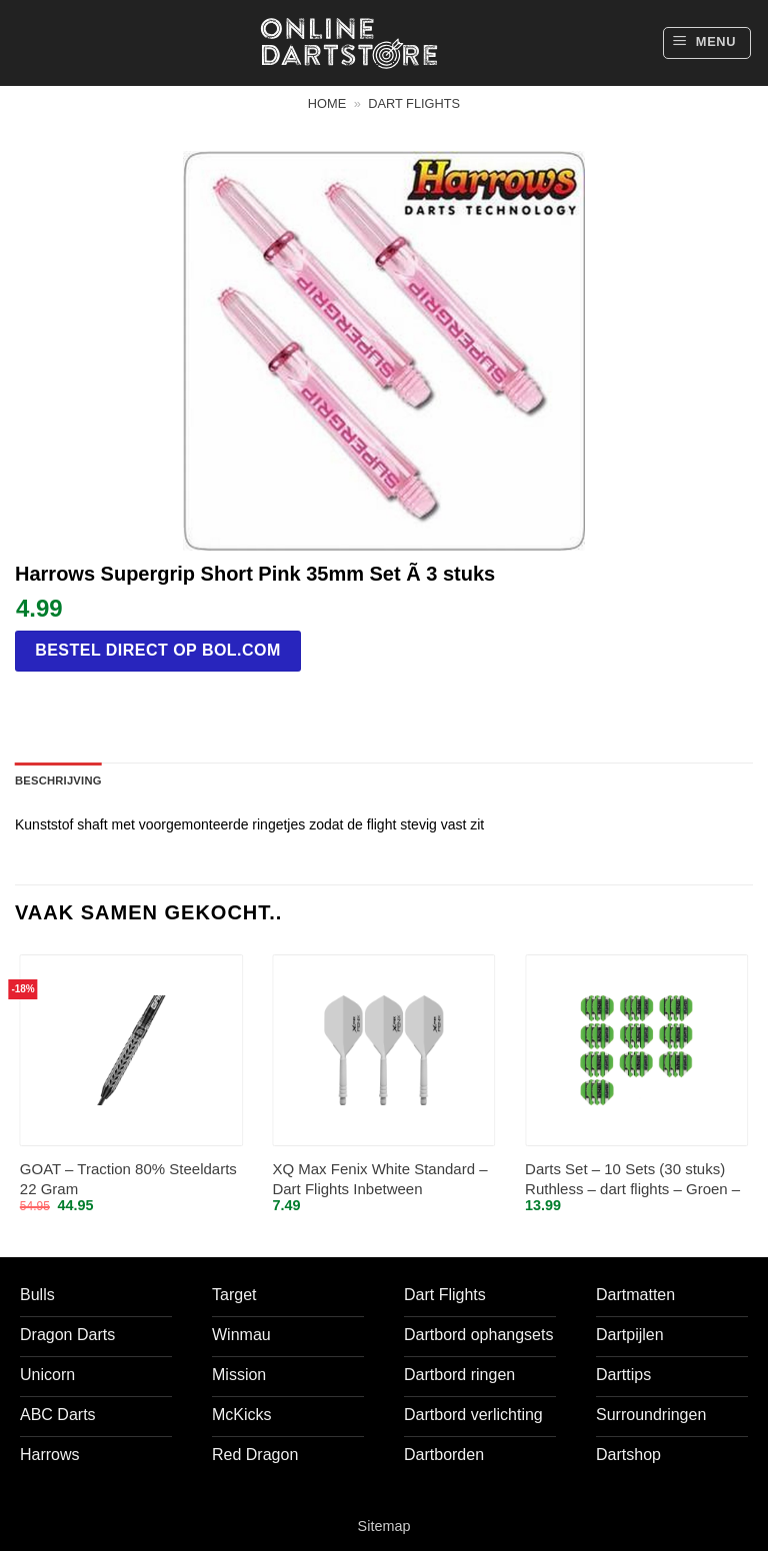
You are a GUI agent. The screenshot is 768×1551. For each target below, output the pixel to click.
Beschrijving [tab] (58, 780)
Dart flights (414, 103)
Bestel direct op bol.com (158, 650)
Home (327, 103)
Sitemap (384, 1526)
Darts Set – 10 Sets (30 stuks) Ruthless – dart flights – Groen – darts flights (632, 1179)
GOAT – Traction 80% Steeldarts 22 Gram (128, 1178)
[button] (707, 43)
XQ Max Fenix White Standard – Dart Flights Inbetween (379, 1178)
